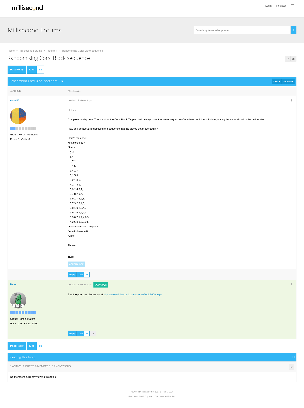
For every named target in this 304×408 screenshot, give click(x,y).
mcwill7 (14, 100)
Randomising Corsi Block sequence (82, 50)
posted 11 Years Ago (80, 100)
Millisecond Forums (31, 50)
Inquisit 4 (52, 50)
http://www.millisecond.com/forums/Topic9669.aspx (133, 294)
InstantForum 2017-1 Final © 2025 (157, 392)
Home (11, 50)
